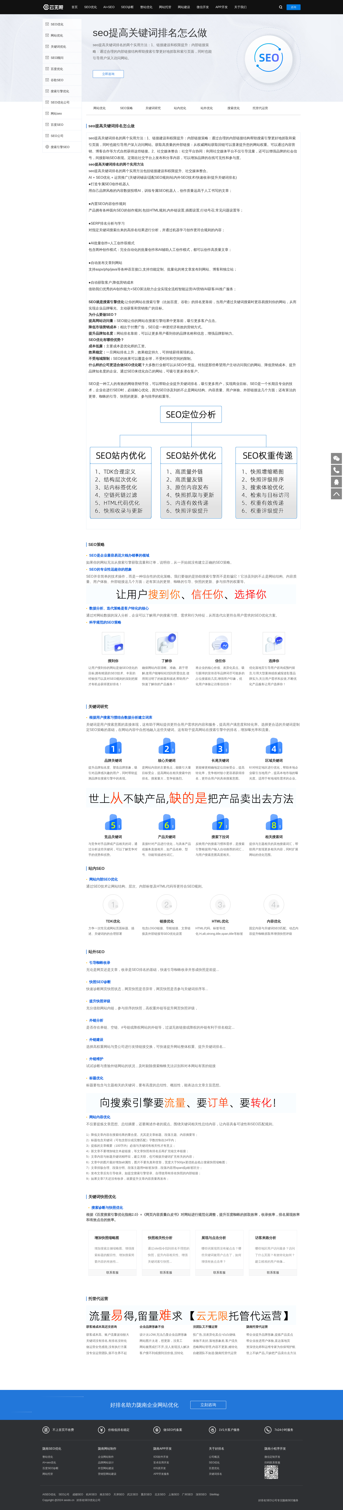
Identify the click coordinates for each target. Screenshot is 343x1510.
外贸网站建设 (106, 1468)
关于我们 (240, 7)
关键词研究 (153, 108)
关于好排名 (216, 1448)
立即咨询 (108, 74)
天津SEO (119, 1494)
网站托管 (165, 7)
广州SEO (187, 1494)
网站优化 (61, 35)
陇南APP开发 (162, 1448)
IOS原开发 (159, 1468)
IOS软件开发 (160, 1456)
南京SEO (105, 1494)
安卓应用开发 (161, 1462)
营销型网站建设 (107, 1473)
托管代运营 (260, 108)
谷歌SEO (61, 80)
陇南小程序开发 (275, 1448)
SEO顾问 (61, 57)
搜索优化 (234, 108)
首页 (75, 7)
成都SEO (77, 1494)
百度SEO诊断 (50, 1468)
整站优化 (146, 7)
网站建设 (184, 7)
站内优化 (180, 108)
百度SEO (61, 124)
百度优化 (61, 69)
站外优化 (207, 108)
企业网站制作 (106, 1456)
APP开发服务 (161, 1473)
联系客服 (112, 1272)
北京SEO (160, 1494)
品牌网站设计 (106, 1462)
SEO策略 (126, 108)
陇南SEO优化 (51, 1448)
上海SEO (173, 1494)
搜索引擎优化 (61, 91)
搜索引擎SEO (61, 147)
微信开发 (203, 7)
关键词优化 (61, 46)
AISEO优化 (49, 1494)
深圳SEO (201, 1494)
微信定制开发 (272, 1456)
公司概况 (214, 1456)
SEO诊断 (127, 7)
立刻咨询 (208, 1405)
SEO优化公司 (61, 102)
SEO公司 (61, 136)
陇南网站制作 (107, 1448)
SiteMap (214, 1494)
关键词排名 (215, 1473)
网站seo (61, 113)
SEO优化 (90, 7)
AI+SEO (109, 7)
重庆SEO (146, 1494)
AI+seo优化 (49, 1462)
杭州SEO (91, 1494)
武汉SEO (132, 1494)
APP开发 (221, 7)
